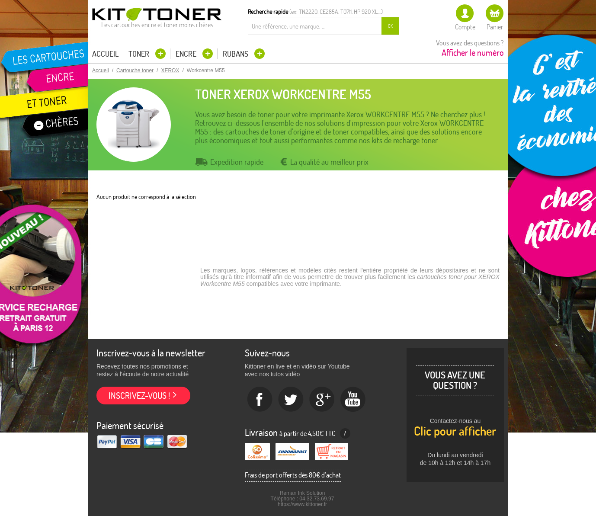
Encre (187, 54)
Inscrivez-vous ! (139, 395)
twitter (291, 400)
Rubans (236, 54)
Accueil (105, 54)
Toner (139, 54)
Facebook (260, 400)
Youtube (353, 400)
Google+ (322, 400)
